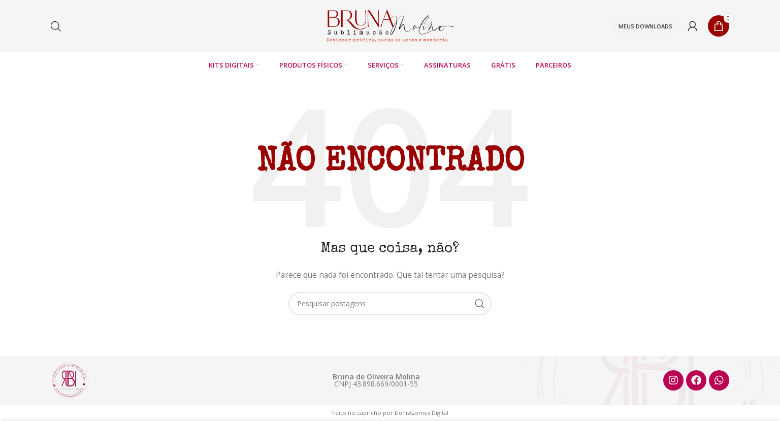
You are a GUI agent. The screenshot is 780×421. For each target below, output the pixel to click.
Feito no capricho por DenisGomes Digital (390, 413)
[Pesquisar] (390, 304)
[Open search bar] (56, 26)
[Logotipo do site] (390, 25)
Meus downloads (645, 26)
